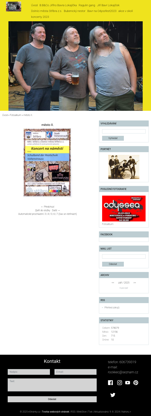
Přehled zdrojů (112, 307)
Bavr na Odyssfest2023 (101, 11)
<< (113, 282)
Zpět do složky (42, 210)
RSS (73, 411)
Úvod (34, 5)
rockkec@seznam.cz (123, 372)
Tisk (90, 411)
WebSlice (81, 411)
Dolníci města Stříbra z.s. (46, 11)
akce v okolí (125, 11)
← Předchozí (47, 206)
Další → (56, 210)
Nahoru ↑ (126, 411)
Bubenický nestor (74, 11)
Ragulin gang (87, 5)
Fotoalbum (15, 115)
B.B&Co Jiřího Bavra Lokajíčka (58, 5)
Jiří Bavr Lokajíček (108, 5)
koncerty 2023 (40, 17)
